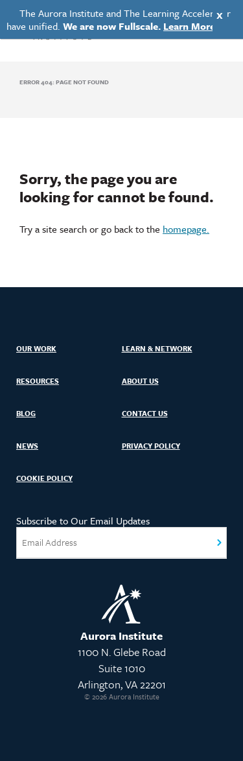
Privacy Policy (151, 445)
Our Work (36, 348)
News (27, 445)
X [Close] (219, 15)
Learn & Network (157, 348)
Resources (37, 380)
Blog (26, 413)
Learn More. (190, 26)
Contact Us (145, 413)
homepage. (186, 229)
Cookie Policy (44, 478)
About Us (140, 380)
